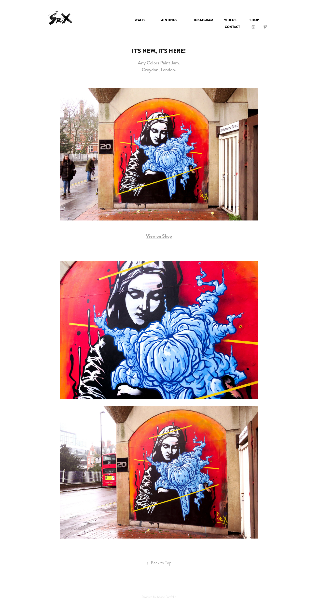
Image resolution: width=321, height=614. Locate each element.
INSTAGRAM (203, 19)
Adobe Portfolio (166, 597)
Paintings (168, 19)
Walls (140, 19)
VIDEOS (230, 19)
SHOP (254, 19)
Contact (232, 26)
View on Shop (159, 236)
